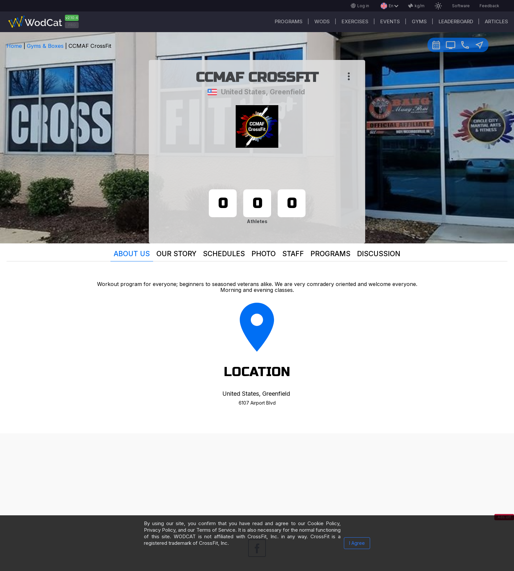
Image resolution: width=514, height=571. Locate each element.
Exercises (355, 21)
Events (390, 21)
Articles (496, 21)
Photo (263, 254)
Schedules (224, 254)
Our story (176, 254)
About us (132, 254)
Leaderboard (456, 21)
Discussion (378, 254)
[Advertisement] (257, 479)
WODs (322, 21)
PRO (72, 25)
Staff (293, 254)
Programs (289, 21)
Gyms (419, 21)
